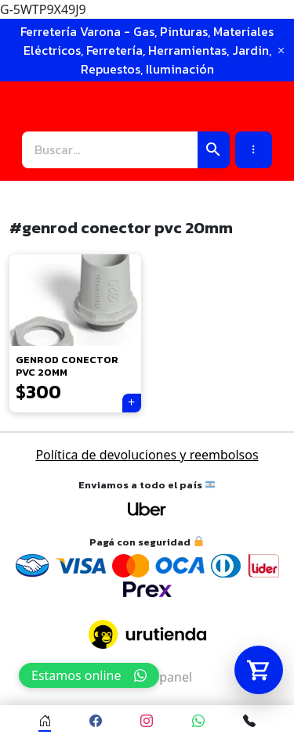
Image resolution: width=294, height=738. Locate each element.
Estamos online (89, 675)
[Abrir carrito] (258, 670)
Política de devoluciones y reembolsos (146, 454)
